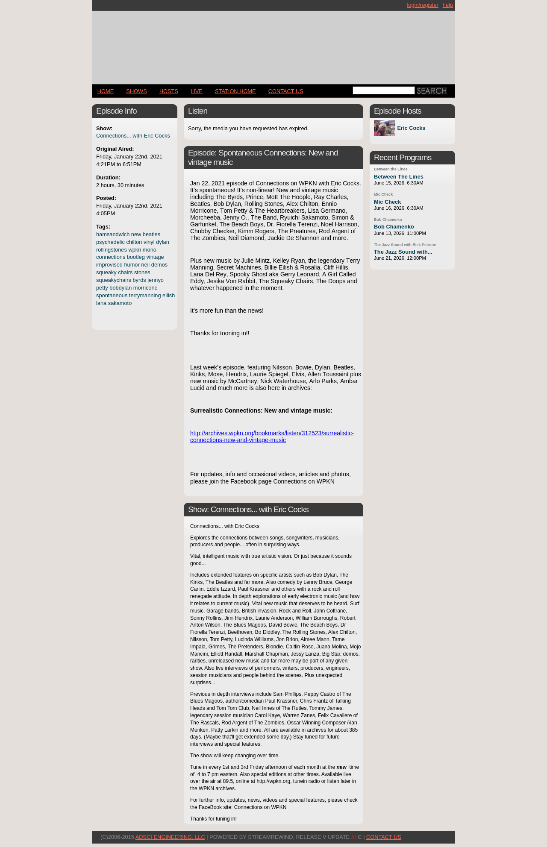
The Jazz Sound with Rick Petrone (405, 245)
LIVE (197, 91)
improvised (109, 264)
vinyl (149, 242)
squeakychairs (113, 280)
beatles (151, 234)
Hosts (168, 91)
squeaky (106, 272)
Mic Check (383, 194)
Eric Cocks (411, 128)
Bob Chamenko (388, 219)
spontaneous (111, 295)
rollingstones (111, 249)
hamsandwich (112, 234)
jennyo (155, 280)
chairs (125, 272)
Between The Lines (398, 176)
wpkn (134, 249)
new (136, 234)
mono (149, 249)
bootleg (136, 257)
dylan (162, 242)
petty (102, 287)
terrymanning (145, 295)
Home (105, 91)
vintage (155, 257)
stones (142, 272)
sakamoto (120, 303)
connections (110, 257)
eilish (168, 295)
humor (131, 264)
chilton (134, 242)
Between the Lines (391, 169)
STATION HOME (235, 91)
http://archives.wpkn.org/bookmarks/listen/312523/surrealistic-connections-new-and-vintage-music (272, 436)
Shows (136, 91)
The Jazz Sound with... (403, 252)
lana (101, 303)
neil (145, 264)
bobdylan (120, 287)
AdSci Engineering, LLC (170, 837)
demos (159, 264)
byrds (139, 280)
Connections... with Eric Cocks (133, 135)
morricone (145, 287)
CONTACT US (285, 91)
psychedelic (110, 242)
